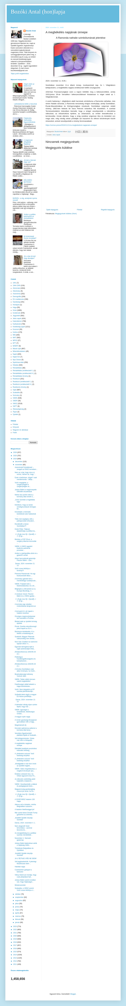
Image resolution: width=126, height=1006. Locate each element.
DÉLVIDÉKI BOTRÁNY (28, 181)
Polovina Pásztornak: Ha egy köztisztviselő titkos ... (25, 574)
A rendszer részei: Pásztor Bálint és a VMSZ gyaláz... (25, 595)
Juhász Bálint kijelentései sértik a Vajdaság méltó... (26, 844)
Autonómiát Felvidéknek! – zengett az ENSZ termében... (26, 468)
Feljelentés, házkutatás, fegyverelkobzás (29, 120)
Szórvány (16, 395)
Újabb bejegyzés (52, 210)
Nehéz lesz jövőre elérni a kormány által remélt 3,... (24, 496)
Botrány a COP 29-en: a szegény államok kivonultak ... (25, 541)
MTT (14, 343)
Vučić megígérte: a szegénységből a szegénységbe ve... (23, 485)
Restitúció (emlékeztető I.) (22, 382)
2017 (15, 945)
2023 (15, 926)
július (17, 904)
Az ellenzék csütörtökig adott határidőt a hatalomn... (25, 780)
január (17, 922)
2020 (15, 936)
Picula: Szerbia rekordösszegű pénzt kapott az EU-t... (25, 627)
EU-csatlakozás (18, 299)
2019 (15, 939)
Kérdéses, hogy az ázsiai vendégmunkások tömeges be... (25, 507)
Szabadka (16, 392)
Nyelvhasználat (18, 362)
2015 (15, 952)
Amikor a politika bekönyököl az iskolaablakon (30, 216)
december (19, 461)
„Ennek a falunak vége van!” (30, 161)
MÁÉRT (15, 346)
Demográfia (17, 296)
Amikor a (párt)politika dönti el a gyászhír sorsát (26, 554)
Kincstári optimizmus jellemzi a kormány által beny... (26, 729)
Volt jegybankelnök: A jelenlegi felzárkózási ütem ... (25, 862)
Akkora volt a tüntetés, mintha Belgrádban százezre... (25, 805)
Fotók (15, 433)
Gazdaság (16, 302)
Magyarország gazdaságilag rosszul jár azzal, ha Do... (25, 790)
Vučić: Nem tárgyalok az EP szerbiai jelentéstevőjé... (25, 690)
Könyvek (16, 427)
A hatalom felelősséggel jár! (24, 809)
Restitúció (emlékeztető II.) (22, 384)
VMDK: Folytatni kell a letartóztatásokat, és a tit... (25, 585)
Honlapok (16, 305)
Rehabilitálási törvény (20, 376)
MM (14, 335)
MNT (14, 338)
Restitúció (16, 379)
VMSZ (15, 403)
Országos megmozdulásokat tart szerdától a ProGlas (25, 617)
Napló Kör (16, 357)
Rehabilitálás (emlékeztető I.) (23, 370)
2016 (15, 948)
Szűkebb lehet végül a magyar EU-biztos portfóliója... (25, 695)
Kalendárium (17, 321)
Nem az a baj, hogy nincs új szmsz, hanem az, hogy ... (25, 473)
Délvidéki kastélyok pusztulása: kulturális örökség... (26, 749)
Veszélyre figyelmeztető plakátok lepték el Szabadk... (26, 734)
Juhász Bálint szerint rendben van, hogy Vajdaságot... (25, 881)
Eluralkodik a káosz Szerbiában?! (22, 525)
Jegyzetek (16, 316)
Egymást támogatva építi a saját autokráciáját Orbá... (25, 648)
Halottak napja (20, 867)
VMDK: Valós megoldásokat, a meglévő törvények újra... (25, 770)
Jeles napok (56, 135)
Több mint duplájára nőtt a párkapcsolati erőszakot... (25, 520)
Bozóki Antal (31, 31)
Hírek (15, 310)
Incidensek (16, 313)
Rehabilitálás (17, 368)
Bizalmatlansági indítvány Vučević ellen (24, 675)
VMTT (15, 406)
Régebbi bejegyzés (108, 210)
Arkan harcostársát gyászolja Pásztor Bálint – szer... (25, 559)
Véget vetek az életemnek (29, 85)
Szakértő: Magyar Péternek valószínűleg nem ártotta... (25, 637)
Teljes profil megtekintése (20, 74)
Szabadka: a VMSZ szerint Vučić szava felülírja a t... (24, 889)
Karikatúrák (17, 324)
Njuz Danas (17, 360)
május (17, 910)
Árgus (15, 412)
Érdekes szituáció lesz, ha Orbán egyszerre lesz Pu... (25, 775)
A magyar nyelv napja (22, 717)
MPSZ (15, 340)
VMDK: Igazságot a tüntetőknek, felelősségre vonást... (25, 712)
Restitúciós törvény (19, 387)
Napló (15, 354)
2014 (15, 955)
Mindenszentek (20, 885)
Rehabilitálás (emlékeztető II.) (23, 373)
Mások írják (17, 349)
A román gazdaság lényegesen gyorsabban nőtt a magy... (26, 721)
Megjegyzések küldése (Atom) (66, 214)
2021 (15, 933)
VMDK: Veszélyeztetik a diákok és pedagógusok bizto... (26, 785)
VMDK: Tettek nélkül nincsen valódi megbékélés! (25, 680)
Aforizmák (16, 288)
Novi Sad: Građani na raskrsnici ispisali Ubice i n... (26, 643)
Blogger (73, 994)
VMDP (15, 401)
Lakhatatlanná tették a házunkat (25, 104)
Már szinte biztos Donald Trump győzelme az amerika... (26, 814)
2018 (15, 942)
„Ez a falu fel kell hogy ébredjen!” (30, 257)
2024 (15, 459)
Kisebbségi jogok (19, 327)
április (17, 913)
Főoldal (79, 210)
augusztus (19, 900)
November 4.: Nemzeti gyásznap (23, 839)
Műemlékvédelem (19, 351)
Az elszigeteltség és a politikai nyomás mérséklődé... (25, 834)
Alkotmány (16, 291)
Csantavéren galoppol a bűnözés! (23, 871)
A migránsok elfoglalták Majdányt (28, 142)
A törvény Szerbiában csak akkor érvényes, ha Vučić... (25, 670)
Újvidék (15, 414)
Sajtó (14, 390)
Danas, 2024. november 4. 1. (25, 823)
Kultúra (15, 332)
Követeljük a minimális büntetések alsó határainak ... (25, 514)
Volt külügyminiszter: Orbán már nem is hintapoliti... (24, 739)
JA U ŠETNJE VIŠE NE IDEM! (25, 858)
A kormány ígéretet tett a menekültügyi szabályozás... (26, 580)
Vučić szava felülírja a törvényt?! (22, 569)
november (19, 465)
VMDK (15, 398)
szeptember (19, 897)
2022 (15, 929)
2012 (15, 961)
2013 (15, 958)
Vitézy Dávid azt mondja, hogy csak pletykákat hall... (25, 876)
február (18, 919)
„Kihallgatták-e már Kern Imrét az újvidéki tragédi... (25, 765)
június (17, 907)
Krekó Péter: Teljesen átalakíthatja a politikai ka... (25, 530)
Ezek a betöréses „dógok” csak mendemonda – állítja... (26, 478)
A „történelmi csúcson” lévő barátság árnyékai (24, 754)
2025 (15, 456)
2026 (15, 452)
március (18, 916)
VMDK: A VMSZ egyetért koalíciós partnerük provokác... (23, 548)
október (18, 894)
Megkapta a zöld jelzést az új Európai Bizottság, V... (25, 590)
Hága (15, 307)
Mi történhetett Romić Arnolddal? (30, 237)
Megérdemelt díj (20, 725)
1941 (14, 283)
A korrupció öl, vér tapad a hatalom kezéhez (24, 612)
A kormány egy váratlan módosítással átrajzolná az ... (25, 606)
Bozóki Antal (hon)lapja (38, 11)
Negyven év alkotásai (20, 430)
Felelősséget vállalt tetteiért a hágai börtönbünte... (25, 685)
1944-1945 (16, 285)
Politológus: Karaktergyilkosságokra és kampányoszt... (25, 659)
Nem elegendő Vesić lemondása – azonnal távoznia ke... (23, 828)
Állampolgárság (18, 409)
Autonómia (16, 294)
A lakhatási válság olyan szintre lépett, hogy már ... (26, 705)
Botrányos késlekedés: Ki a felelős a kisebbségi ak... (24, 632)
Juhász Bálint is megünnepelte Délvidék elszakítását (26, 491)
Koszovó (16, 329)
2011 (15, 964)
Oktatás (15, 365)
